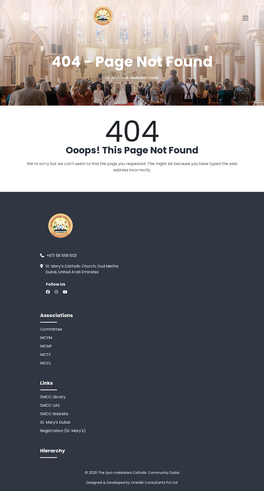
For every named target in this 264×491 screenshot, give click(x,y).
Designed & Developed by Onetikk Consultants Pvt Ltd (132, 482)
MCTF (45, 354)
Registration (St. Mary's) (63, 430)
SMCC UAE (50, 405)
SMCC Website (54, 414)
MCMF (46, 346)
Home (110, 78)
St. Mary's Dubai (55, 422)
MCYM (46, 337)
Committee (51, 329)
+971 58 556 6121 (61, 255)
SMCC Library (53, 397)
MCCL (45, 363)
